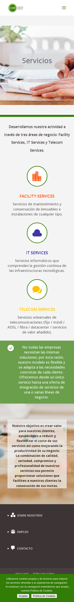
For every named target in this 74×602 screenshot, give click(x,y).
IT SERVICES (37, 252)
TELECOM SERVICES (37, 309)
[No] (69, 588)
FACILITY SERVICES (37, 196)
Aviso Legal (21, 573)
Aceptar (23, 595)
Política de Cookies (43, 573)
